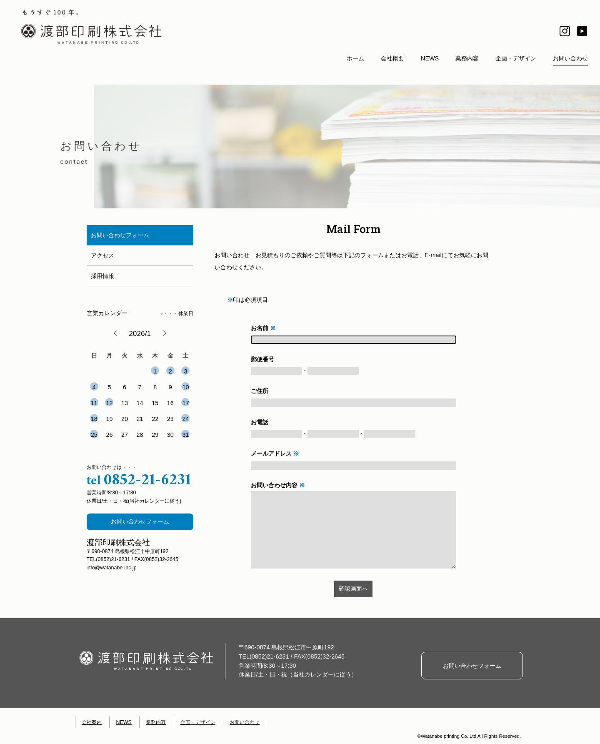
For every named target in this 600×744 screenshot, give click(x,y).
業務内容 (467, 58)
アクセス (102, 255)
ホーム (355, 58)
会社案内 (92, 722)
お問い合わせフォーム (140, 521)
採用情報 (102, 276)
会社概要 (392, 58)
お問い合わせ (570, 58)
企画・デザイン (515, 58)
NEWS (430, 58)
